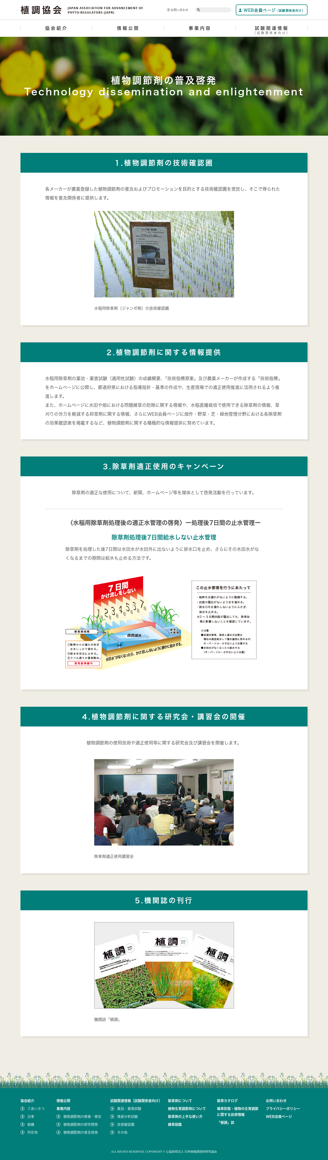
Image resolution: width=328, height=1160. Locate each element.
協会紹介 (56, 28)
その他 (122, 1132)
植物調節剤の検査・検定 (82, 1116)
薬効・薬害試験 (129, 1108)
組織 (30, 1124)
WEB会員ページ (271, 10)
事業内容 (200, 28)
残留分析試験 (127, 1116)
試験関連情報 (272, 31)
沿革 (30, 1116)
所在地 (32, 1132)
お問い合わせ (177, 9)
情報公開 (128, 28)
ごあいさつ (36, 1108)
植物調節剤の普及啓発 (80, 1132)
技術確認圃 (125, 1124)
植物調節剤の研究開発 (80, 1124)
